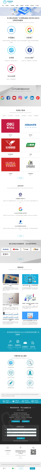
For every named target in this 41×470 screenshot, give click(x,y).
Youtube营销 (17, 115)
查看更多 (20, 259)
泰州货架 (27, 394)
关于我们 (37, 5)
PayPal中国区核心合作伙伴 (20, 226)
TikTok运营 (30, 115)
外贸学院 (32, 5)
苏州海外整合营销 (23, 394)
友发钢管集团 (10, 154)
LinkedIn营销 (23, 115)
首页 (3, 5)
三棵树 (30, 154)
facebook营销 (10, 115)
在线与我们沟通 (15, 421)
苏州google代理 (12, 394)
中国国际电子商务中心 (20, 198)
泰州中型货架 (31, 394)
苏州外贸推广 (17, 394)
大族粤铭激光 (30, 173)
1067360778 (21, 458)
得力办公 (10, 134)
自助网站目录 (36, 394)
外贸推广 (7, 5)
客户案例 (27, 5)
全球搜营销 (36, 115)
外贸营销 (12, 5)
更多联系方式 (25, 421)
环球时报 (10, 173)
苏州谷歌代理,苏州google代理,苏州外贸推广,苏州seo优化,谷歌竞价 (5, 2)
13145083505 (7, 452)
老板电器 (30, 134)
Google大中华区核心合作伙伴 (20, 213)
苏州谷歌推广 (7, 394)
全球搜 (17, 5)
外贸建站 (21, 5)
